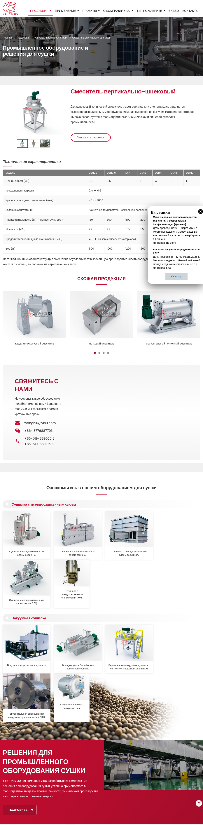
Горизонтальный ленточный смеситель (168, 343)
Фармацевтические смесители (50, 37)
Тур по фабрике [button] (150, 11)
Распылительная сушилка (94, 744)
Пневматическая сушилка (94, 768)
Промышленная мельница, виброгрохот (94, 793)
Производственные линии (94, 804)
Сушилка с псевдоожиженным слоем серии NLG (100, 546)
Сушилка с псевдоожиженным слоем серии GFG (178, 546)
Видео (174, 11)
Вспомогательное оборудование (97, 799)
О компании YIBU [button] (117, 11)
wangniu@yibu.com (40, 423)
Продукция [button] (39, 11)
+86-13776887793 (186, 767)
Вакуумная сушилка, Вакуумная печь (178, 603)
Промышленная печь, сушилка (96, 772)
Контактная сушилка (91, 763)
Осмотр (176, 276)
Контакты (190, 11)
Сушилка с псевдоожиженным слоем (44, 504)
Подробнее (21, 701)
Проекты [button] (89, 11)
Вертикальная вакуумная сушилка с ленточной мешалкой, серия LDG (99, 605)
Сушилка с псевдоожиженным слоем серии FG (21, 546)
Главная (7, 37)
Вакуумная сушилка (29, 563)
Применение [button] (66, 11)
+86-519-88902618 (39, 438)
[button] (95, 353)
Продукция (23, 37)
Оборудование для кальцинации (90, 784)
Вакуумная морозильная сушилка (20, 603)
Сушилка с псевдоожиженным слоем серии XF (60, 546)
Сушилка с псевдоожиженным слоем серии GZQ (139, 546)
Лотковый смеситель (101, 343)
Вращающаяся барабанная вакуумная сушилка (60, 605)
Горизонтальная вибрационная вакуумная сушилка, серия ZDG (139, 605)
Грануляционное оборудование (97, 740)
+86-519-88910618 (39, 444)
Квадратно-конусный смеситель (35, 343)
